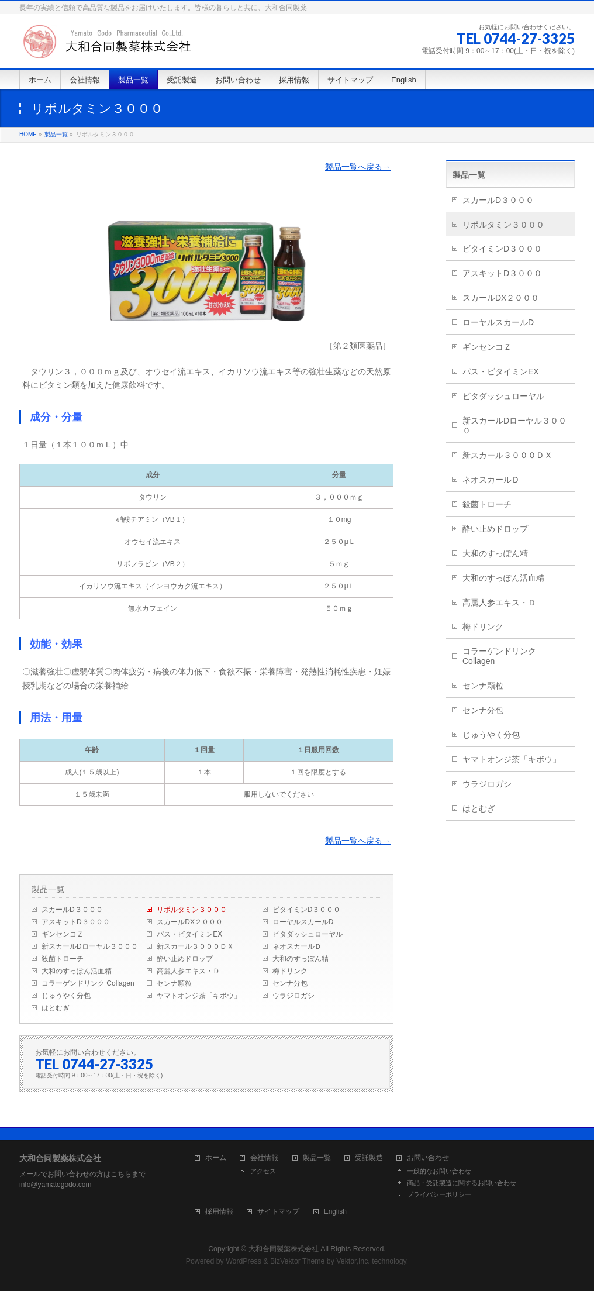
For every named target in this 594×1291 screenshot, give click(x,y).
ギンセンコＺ (63, 934)
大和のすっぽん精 (300, 959)
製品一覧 (56, 134)
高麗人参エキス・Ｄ (188, 971)
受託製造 (369, 1158)
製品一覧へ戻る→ (358, 166)
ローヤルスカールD (303, 922)
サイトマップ (278, 1212)
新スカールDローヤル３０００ (90, 946)
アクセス (263, 1171)
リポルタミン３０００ (192, 910)
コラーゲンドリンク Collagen (88, 983)
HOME (28, 134)
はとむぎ (56, 1008)
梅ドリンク (290, 971)
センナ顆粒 (174, 983)
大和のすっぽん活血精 (77, 971)
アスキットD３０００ (76, 922)
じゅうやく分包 (66, 996)
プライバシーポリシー (439, 1194)
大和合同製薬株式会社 (283, 1249)
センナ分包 (290, 983)
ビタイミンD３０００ (306, 910)
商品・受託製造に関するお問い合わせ (461, 1182)
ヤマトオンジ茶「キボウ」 (199, 996)
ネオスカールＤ (297, 946)
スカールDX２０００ (190, 922)
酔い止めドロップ (185, 959)
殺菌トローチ (63, 959)
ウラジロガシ (293, 996)
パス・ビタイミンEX (189, 934)
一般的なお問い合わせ (439, 1171)
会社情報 (264, 1158)
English (335, 1212)
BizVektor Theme (297, 1261)
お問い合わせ (428, 1158)
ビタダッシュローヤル (307, 934)
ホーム (215, 1158)
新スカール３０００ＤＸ (195, 946)
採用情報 (219, 1212)
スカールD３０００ (72, 910)
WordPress (243, 1261)
